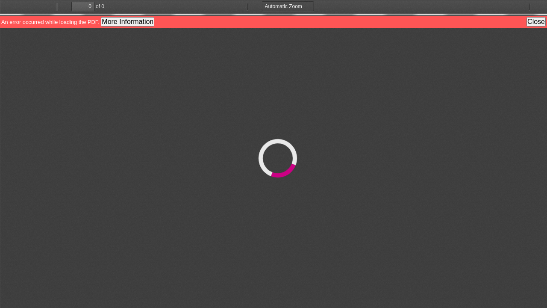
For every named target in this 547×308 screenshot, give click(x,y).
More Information (127, 21)
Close (536, 21)
